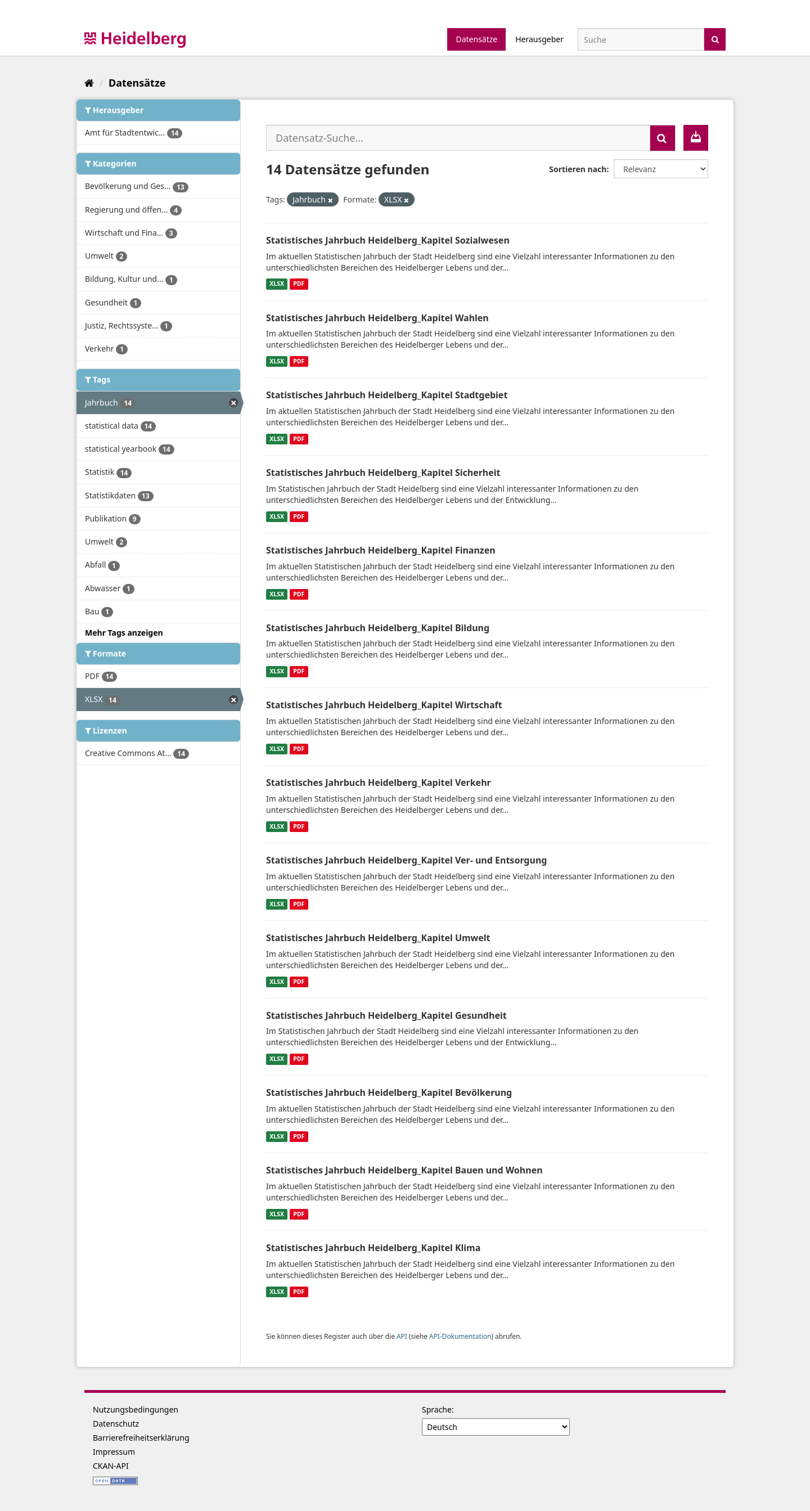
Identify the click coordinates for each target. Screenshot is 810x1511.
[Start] (89, 82)
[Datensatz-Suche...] (458, 138)
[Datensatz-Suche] (641, 39)
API (402, 1336)
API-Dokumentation (460, 1336)
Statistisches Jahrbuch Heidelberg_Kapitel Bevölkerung (389, 1092)
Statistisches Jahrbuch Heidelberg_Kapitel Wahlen (377, 318)
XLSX (276, 284)
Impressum (114, 1451)
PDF (298, 284)
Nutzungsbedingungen (135, 1409)
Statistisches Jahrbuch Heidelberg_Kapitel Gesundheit (386, 1015)
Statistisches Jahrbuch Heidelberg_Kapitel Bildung (377, 628)
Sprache (437, 1409)
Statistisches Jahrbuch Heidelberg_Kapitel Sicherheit (383, 472)
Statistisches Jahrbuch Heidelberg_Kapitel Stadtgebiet (386, 395)
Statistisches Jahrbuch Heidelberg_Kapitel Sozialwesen (388, 240)
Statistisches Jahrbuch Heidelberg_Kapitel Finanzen (381, 550)
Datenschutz (116, 1423)
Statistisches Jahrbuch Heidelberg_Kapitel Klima (373, 1248)
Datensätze (476, 39)
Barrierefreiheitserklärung (141, 1437)
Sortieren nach (577, 169)
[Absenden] (715, 38)
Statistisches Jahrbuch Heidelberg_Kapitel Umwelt (378, 938)
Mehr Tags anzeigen (124, 632)
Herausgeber (539, 39)
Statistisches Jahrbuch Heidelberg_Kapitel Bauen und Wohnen (404, 1170)
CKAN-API (111, 1465)
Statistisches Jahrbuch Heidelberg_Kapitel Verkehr (378, 782)
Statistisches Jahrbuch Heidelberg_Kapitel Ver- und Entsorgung (406, 860)
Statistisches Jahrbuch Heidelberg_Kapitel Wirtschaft (384, 705)
